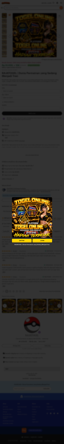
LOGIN (42, 240)
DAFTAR (21, 240)
